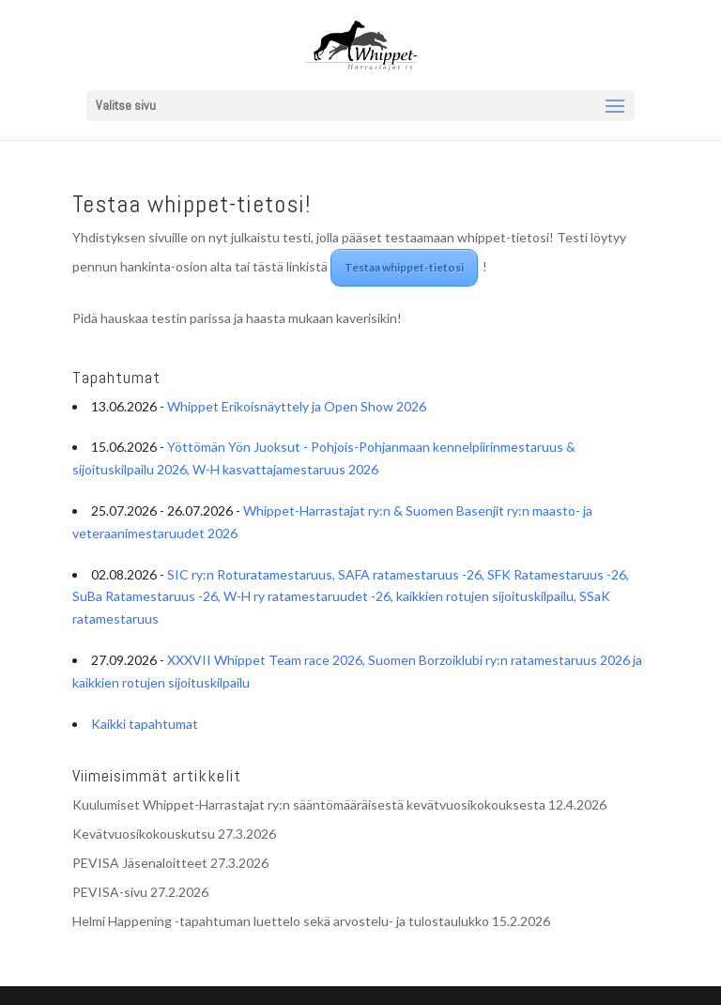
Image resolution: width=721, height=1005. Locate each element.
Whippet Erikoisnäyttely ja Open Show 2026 (296, 406)
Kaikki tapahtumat (144, 724)
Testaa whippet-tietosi (404, 267)
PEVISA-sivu (109, 892)
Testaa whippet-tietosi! (191, 204)
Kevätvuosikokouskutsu (143, 834)
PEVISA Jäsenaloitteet (139, 863)
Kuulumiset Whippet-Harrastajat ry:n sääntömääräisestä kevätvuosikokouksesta (308, 804)
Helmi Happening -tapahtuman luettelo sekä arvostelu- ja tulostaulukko (280, 921)
